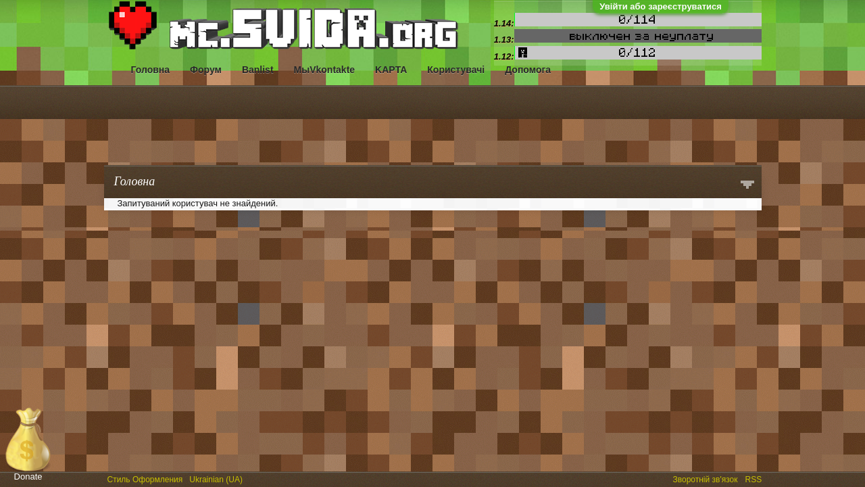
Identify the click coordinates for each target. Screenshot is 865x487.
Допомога (528, 69)
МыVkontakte (324, 69)
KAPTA (391, 69)
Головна (150, 69)
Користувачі (456, 69)
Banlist (258, 69)
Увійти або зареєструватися (660, 6)
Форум (206, 69)
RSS (754, 478)
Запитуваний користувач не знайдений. (198, 203)
